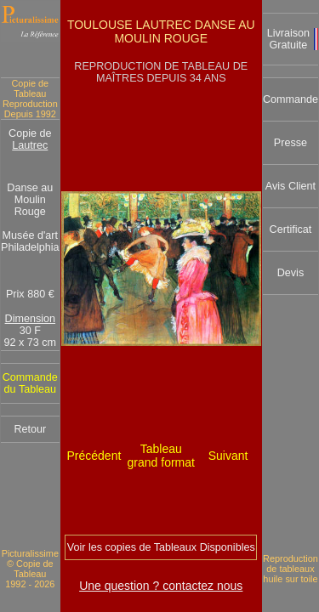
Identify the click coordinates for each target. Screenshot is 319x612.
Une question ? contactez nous (160, 585)
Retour (30, 429)
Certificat (291, 229)
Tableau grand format (161, 455)
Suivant (228, 455)
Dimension (30, 319)
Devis (291, 273)
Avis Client (290, 186)
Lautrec (30, 145)
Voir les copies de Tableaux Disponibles (161, 547)
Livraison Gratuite (288, 39)
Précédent (94, 455)
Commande (290, 99)
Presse (290, 143)
